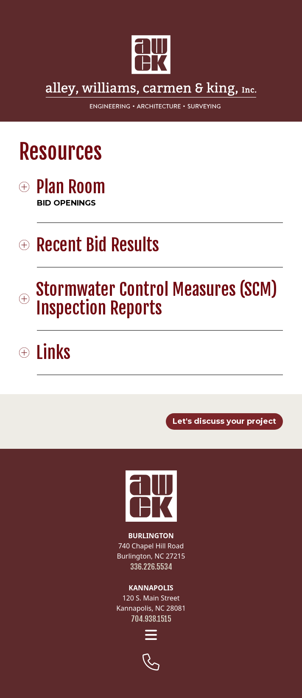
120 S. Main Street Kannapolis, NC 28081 (151, 598)
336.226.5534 (151, 566)
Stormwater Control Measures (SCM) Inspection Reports (157, 298)
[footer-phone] (151, 662)
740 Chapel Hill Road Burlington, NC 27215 (151, 546)
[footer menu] (151, 635)
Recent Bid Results (98, 245)
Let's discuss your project (224, 421)
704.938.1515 (151, 618)
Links (53, 352)
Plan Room (71, 187)
